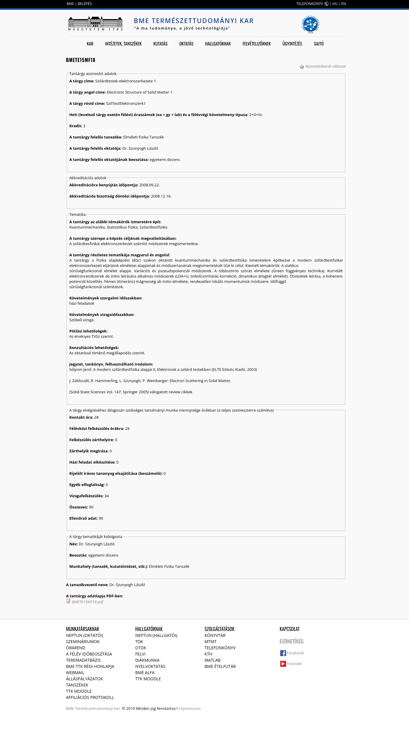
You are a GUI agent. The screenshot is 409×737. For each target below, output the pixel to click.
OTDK (140, 647)
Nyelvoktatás (150, 666)
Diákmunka (147, 660)
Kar (90, 43)
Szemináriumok (83, 641)
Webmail (75, 672)
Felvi (140, 654)
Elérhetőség (292, 641)
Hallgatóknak (218, 43)
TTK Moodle (79, 691)
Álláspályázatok (84, 678)
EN (343, 3)
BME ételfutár (220, 666)
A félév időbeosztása (89, 654)
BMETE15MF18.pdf (87, 601)
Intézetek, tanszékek (123, 43)
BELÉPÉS (85, 3)
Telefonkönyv (219, 647)
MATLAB (212, 660)
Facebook (295, 653)
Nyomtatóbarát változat (322, 66)
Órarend (75, 647)
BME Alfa (144, 672)
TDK (139, 641)
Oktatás (186, 43)
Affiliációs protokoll (90, 697)
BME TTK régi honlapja (90, 666)
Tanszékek (77, 685)
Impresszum (190, 708)
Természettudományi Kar (97, 708)
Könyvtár (214, 635)
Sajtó (319, 43)
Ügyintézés (292, 43)
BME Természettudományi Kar (194, 20)
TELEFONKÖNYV (309, 3)
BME (70, 3)
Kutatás (161, 43)
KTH (208, 654)
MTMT (210, 641)
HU (335, 3)
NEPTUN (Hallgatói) (156, 635)
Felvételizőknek (257, 43)
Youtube (294, 663)
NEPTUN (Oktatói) (84, 635)
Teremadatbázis (83, 660)
